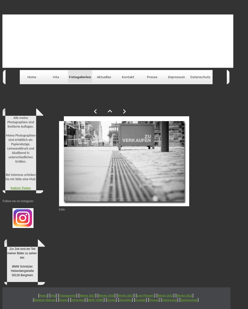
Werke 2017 (87, 295)
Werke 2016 (106, 295)
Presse (154, 300)
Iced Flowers (145, 295)
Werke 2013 (165, 295)
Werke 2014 (126, 295)
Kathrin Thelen (21, 188)
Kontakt (140, 300)
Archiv (111, 300)
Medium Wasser (45, 300)
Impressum (169, 300)
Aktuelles (125, 300)
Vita (53, 295)
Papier (63, 300)
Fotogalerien (67, 295)
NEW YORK (96, 300)
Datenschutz (189, 300)
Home (43, 295)
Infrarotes (77, 300)
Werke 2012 (185, 295)
